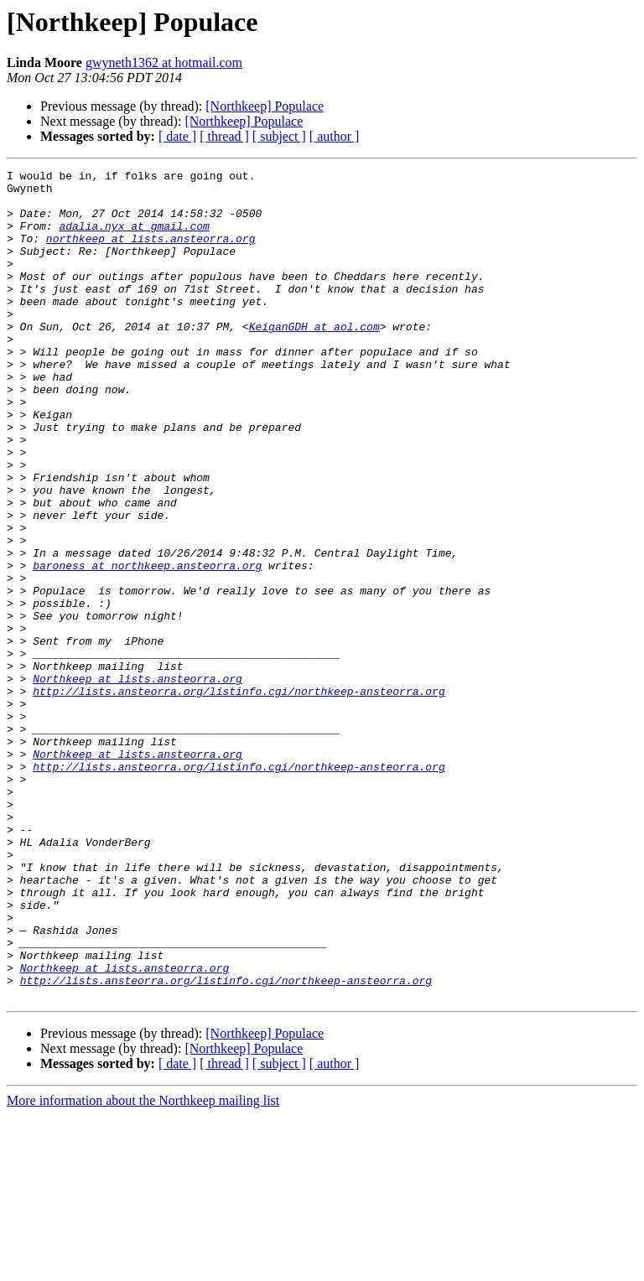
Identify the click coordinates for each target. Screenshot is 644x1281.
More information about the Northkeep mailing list (143, 1266)
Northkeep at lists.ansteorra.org (137, 781)
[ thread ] (224, 136)
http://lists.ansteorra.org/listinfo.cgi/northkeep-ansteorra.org (238, 796)
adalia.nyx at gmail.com (134, 238)
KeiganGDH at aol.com (314, 358)
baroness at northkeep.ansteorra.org (147, 645)
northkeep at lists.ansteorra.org (151, 253)
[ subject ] (279, 136)
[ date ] (177, 136)
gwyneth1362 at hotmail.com (164, 62)
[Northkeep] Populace (264, 106)
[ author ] (334, 136)
